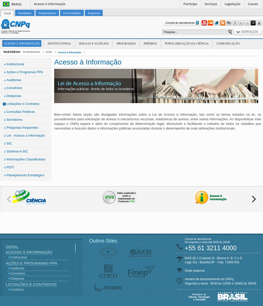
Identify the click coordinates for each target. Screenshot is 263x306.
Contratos (17, 289)
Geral (49, 52)
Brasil (17, 4)
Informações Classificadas (26, 159)
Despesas (14, 96)
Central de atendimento (182, 23)
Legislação (233, 4)
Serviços (210, 4)
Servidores (14, 120)
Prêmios (150, 43)
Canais (253, 4)
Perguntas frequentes (22, 127)
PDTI (10, 167)
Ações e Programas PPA (25, 72)
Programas (126, 43)
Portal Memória (31, 52)
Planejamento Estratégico (25, 175)
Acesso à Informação (22, 43)
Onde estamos (195, 270)
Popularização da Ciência (187, 43)
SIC (9, 143)
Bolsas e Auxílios (94, 43)
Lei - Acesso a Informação (26, 135)
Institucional (59, 43)
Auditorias (14, 80)
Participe (190, 4)
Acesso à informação (49, 4)
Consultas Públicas (21, 112)
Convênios (14, 88)
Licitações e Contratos (23, 104)
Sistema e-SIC (17, 151)
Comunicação (228, 43)
